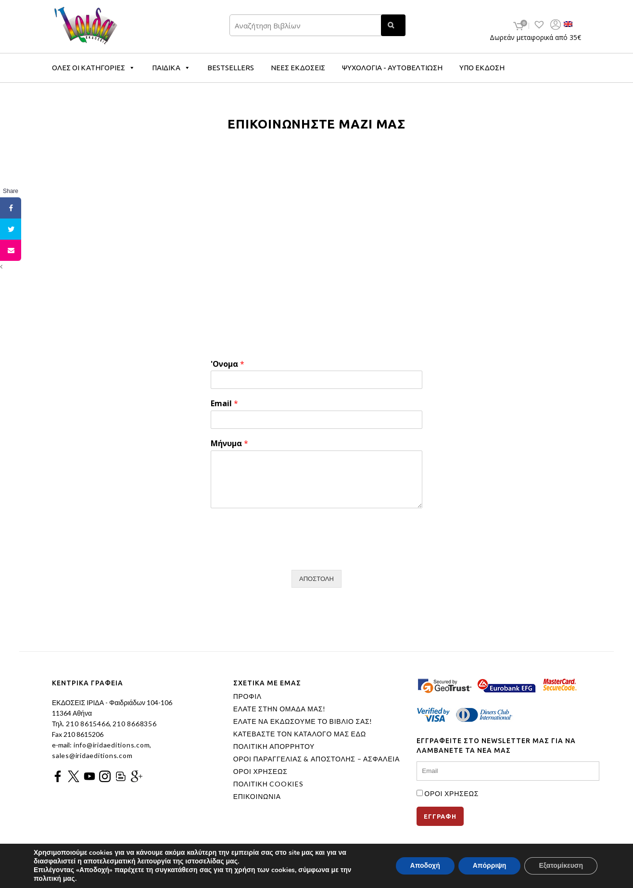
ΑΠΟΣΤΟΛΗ (316, 578)
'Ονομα (227, 364)
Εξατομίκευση (561, 865)
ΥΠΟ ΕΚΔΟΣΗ (482, 68)
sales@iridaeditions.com (92, 755)
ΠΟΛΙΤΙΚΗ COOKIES (268, 784)
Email (224, 404)
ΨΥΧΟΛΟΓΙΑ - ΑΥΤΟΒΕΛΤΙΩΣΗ (392, 68)
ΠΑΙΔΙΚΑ (171, 68)
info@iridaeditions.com (111, 745)
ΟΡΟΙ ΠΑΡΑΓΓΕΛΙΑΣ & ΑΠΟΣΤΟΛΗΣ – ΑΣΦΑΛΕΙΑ (316, 759)
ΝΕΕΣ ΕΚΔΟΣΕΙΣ (298, 68)
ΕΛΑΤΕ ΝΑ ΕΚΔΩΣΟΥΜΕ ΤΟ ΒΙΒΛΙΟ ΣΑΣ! (303, 721)
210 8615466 (87, 724)
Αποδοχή (425, 865)
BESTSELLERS (230, 68)
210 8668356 (134, 724)
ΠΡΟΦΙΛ (247, 696)
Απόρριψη (489, 865)
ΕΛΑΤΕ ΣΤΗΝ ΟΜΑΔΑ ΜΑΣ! (279, 709)
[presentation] (284, 554)
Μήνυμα (229, 443)
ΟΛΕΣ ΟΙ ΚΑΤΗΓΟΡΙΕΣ (93, 68)
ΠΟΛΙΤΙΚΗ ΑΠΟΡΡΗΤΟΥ (274, 746)
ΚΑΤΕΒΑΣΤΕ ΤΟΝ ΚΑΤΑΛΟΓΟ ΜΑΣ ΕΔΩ (299, 734)
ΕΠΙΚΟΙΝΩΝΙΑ (257, 796)
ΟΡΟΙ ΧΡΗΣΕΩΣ (260, 771)
